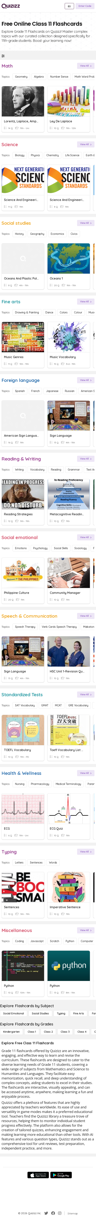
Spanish (20, 391)
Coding (19, 941)
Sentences (36, 862)
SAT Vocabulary (25, 705)
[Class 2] (48, 1032)
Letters (19, 862)
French (35, 391)
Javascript (37, 941)
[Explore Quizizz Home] (11, 6)
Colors (64, 312)
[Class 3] (65, 1032)
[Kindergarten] (11, 1032)
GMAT (44, 705)
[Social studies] (40, 1013)
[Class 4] (82, 1032)
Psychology (40, 548)
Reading (56, 469)
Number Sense (59, 76)
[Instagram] (59, 1213)
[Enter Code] (85, 6)
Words (53, 862)
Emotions (21, 548)
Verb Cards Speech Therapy (59, 627)
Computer (87, 941)
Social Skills (61, 548)
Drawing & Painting (27, 312)
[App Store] (38, 1175)
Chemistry (52, 155)
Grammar (74, 469)
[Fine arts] (78, 1013)
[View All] (85, 66)
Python (70, 941)
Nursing (19, 784)
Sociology (80, 548)
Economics (57, 234)
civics (74, 234)
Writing (19, 469)
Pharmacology (40, 784)
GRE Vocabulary (78, 705)
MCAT (58, 705)
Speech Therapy (25, 627)
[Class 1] (31, 1032)
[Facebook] (53, 1213)
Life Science (72, 155)
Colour (78, 312)
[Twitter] (46, 1213)
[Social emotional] (13, 1013)
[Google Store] (61, 1175)
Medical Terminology (68, 784)
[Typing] (61, 1013)
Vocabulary (37, 469)
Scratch (54, 941)
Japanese (52, 391)
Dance (49, 312)
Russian (69, 391)
